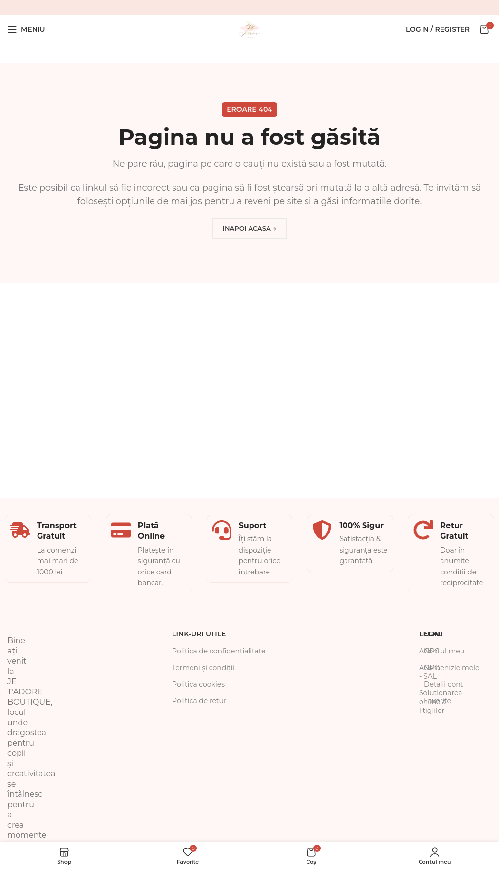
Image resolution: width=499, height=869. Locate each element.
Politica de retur (199, 700)
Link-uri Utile (199, 634)
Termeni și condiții (203, 667)
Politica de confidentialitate (219, 651)
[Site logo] (249, 28)
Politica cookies (198, 684)
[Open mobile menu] (26, 29)
